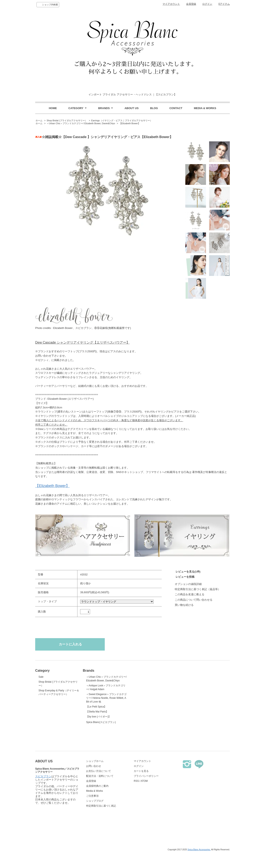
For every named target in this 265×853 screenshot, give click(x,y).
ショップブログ (95, 800)
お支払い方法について (98, 771)
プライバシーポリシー (146, 776)
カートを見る (141, 771)
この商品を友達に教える (189, 594)
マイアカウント (171, 3)
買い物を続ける (184, 604)
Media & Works (94, 790)
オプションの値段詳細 (188, 584)
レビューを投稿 (185, 576)
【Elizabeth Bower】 (129, 123)
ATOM (144, 781)
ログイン (207, 3)
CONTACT (175, 108)
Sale (41, 676)
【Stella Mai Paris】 (97, 711)
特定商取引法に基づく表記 (101, 805)
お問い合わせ (93, 766)
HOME (53, 108)
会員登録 (191, 3)
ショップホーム (95, 761)
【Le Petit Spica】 (96, 706)
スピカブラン (43, 809)
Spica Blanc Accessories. (199, 849)
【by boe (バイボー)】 (98, 716)
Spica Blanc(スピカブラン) (107, 730)
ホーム (39, 120)
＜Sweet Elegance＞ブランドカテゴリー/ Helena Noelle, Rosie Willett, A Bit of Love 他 (106, 698)
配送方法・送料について (99, 776)
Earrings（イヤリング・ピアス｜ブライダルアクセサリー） (121, 120)
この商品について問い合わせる (193, 599)
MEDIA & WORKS (205, 108)
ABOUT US (131, 108)
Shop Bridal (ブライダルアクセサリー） (67, 120)
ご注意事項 (92, 795)
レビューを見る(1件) (188, 571)
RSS (136, 781)
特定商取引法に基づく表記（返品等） (197, 589)
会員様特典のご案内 (97, 785)
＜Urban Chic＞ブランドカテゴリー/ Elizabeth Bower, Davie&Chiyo (81, 123)
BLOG (154, 108)
